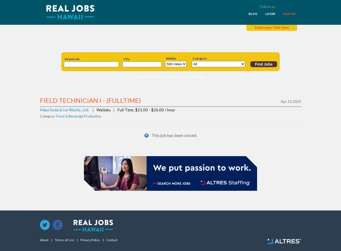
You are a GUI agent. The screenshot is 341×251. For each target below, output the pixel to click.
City (126, 59)
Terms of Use (64, 240)
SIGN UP (289, 13)
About (44, 240)
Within (171, 58)
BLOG (253, 13)
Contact (111, 240)
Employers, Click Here (272, 27)
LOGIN (270, 13)
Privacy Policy (90, 240)
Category (200, 58)
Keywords (72, 59)
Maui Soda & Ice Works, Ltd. (64, 109)
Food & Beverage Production (78, 116)
